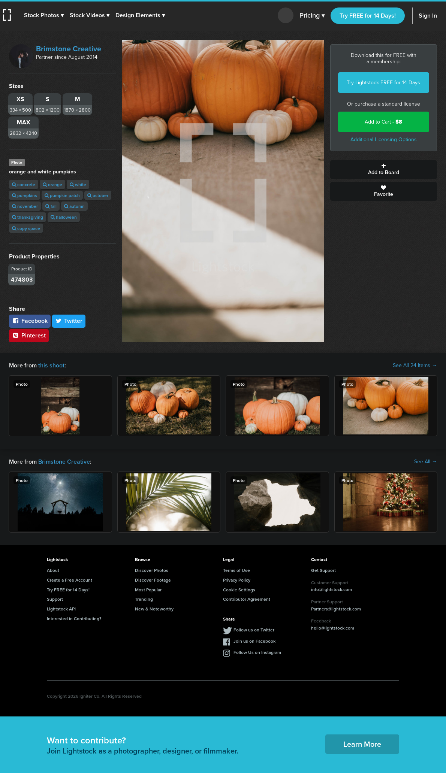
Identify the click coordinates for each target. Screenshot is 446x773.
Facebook (30, 320)
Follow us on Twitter (253, 630)
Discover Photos (151, 570)
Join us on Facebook (254, 641)
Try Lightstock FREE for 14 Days (383, 83)
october (97, 195)
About (53, 570)
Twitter (69, 320)
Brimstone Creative (68, 48)
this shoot (51, 365)
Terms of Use (236, 570)
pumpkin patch (62, 195)
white (78, 184)
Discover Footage (153, 580)
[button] (44, 15)
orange (52, 184)
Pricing (312, 15)
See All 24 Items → (415, 365)
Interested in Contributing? (74, 618)
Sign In (428, 15)
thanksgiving (27, 217)
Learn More (362, 744)
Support (55, 599)
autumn (74, 206)
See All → (425, 462)
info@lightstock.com (331, 589)
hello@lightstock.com (332, 628)
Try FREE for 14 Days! (368, 15)
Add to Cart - (383, 122)
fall (51, 206)
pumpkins (24, 195)
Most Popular (148, 589)
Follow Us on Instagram (257, 652)
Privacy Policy (236, 580)
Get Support (323, 570)
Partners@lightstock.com (336, 609)
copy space (26, 228)
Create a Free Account (69, 580)
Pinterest (29, 335)
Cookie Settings (239, 589)
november (25, 206)
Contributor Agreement (246, 599)
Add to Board (383, 169)
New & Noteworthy (154, 609)
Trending (144, 599)
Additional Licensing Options (383, 139)
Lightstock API (61, 609)
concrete (23, 184)
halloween (64, 217)
